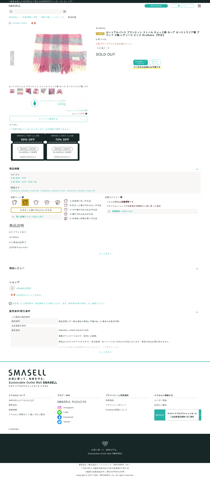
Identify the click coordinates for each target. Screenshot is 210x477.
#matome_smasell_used (53, 191)
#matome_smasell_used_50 (81, 191)
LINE (63, 412)
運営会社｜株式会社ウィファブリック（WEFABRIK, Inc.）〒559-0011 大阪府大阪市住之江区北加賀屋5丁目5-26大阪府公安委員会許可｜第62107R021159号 (105, 468)
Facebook (65, 417)
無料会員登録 (156, 6)
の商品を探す (28, 217)
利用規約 (110, 400)
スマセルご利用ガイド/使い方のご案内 (27, 414)
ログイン (182, 6)
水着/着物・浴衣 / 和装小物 (24, 182)
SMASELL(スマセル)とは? (21, 400)
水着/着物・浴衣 (18, 178)
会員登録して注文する (140, 62)
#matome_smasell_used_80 (25, 191)
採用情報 (13, 410)
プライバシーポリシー (116, 405)
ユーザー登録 (160, 400)
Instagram (65, 408)
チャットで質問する (48, 119)
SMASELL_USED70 (62, 149)
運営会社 (13, 405)
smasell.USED (19, 23)
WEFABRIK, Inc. (107, 475)
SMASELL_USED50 (28, 149)
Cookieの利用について (116, 410)
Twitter (63, 422)
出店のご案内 (160, 405)
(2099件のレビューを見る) (29, 295)
